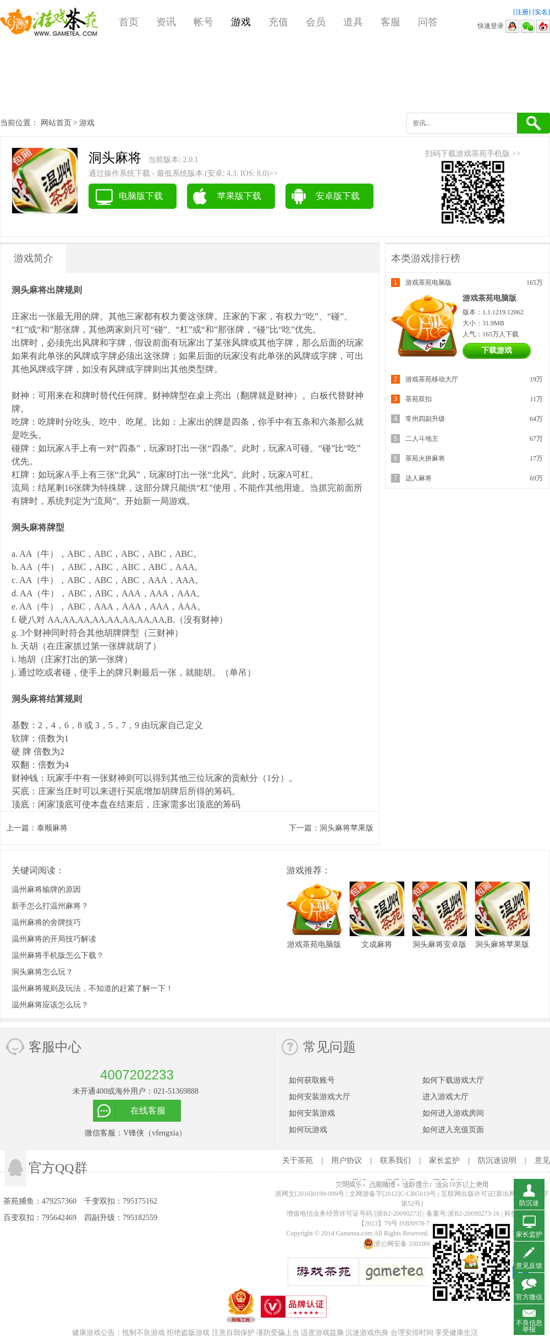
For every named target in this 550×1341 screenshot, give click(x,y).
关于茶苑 (297, 1160)
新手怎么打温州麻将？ (50, 906)
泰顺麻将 (52, 828)
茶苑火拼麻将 (425, 458)
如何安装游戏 (312, 1113)
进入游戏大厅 (445, 1097)
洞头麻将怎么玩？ (42, 972)
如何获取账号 (312, 1080)
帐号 (203, 21)
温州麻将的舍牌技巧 (46, 922)
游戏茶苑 (49, 22)
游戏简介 (33, 258)
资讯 (166, 21)
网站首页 (56, 123)
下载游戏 (496, 350)
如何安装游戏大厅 (319, 1097)
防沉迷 (529, 1203)
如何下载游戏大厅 (453, 1080)
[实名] (541, 12)
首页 (129, 21)
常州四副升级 (425, 419)
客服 (390, 21)
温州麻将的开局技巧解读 (54, 939)
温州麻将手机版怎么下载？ (58, 955)
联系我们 (395, 1160)
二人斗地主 (421, 438)
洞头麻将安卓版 (439, 944)
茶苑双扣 (418, 399)
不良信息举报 (529, 1326)
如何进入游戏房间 (453, 1113)
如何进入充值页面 (453, 1130)
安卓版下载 (338, 196)
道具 (353, 21)
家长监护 (444, 1160)
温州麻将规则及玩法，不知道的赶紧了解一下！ (92, 988)
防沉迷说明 (497, 1160)
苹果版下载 (239, 196)
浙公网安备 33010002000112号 (412, 1243)
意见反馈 (529, 1266)
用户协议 (346, 1160)
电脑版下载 (141, 196)
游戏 (241, 21)
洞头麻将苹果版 (346, 828)
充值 (278, 21)
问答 (428, 21)
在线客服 (148, 1110)
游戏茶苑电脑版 (428, 282)
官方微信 (529, 1297)
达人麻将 (418, 478)
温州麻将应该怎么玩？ (50, 1005)
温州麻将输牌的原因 (46, 889)
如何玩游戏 (308, 1130)
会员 (316, 21)
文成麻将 (376, 944)
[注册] (522, 12)
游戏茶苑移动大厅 (431, 379)
